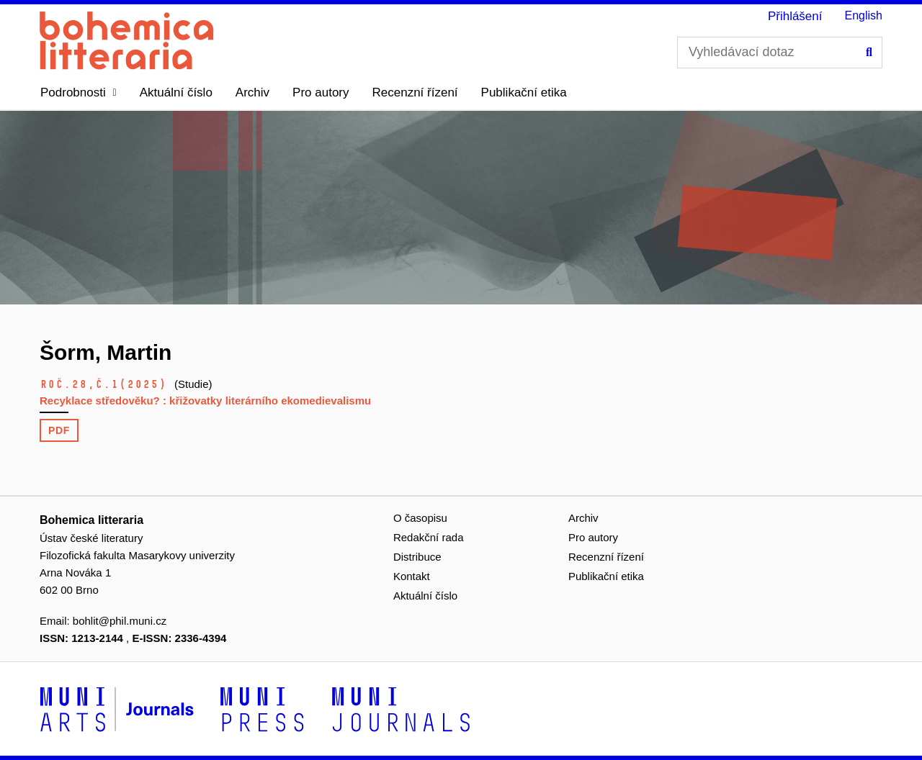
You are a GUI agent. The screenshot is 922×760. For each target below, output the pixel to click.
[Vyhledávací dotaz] (779, 52)
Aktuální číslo (176, 92)
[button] (78, 93)
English (863, 15)
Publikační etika (524, 92)
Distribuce (417, 557)
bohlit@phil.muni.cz (119, 621)
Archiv (252, 92)
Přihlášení (795, 16)
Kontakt (411, 576)
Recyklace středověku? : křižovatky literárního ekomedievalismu (205, 400)
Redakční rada (428, 537)
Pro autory (320, 92)
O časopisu (420, 518)
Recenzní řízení (415, 92)
